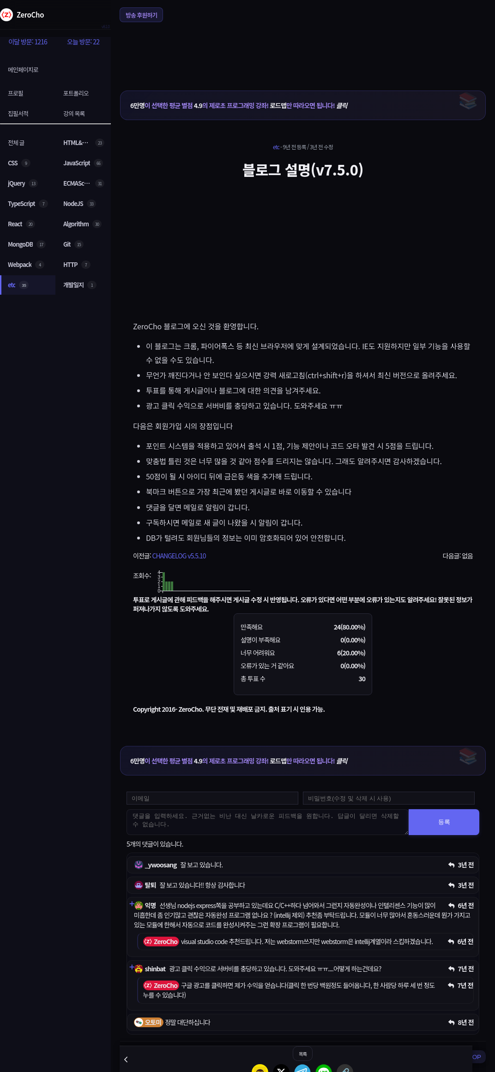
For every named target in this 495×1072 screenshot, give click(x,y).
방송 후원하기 (141, 15)
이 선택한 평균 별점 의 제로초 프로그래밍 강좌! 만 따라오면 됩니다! (238, 105)
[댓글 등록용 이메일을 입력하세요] (212, 798)
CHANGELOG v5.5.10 (178, 555)
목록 (303, 1053)
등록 (444, 821)
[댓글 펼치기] (131, 904)
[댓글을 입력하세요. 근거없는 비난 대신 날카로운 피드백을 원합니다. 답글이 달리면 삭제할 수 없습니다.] (268, 822)
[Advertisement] (303, 50)
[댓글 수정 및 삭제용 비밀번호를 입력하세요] (389, 798)
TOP (475, 1057)
